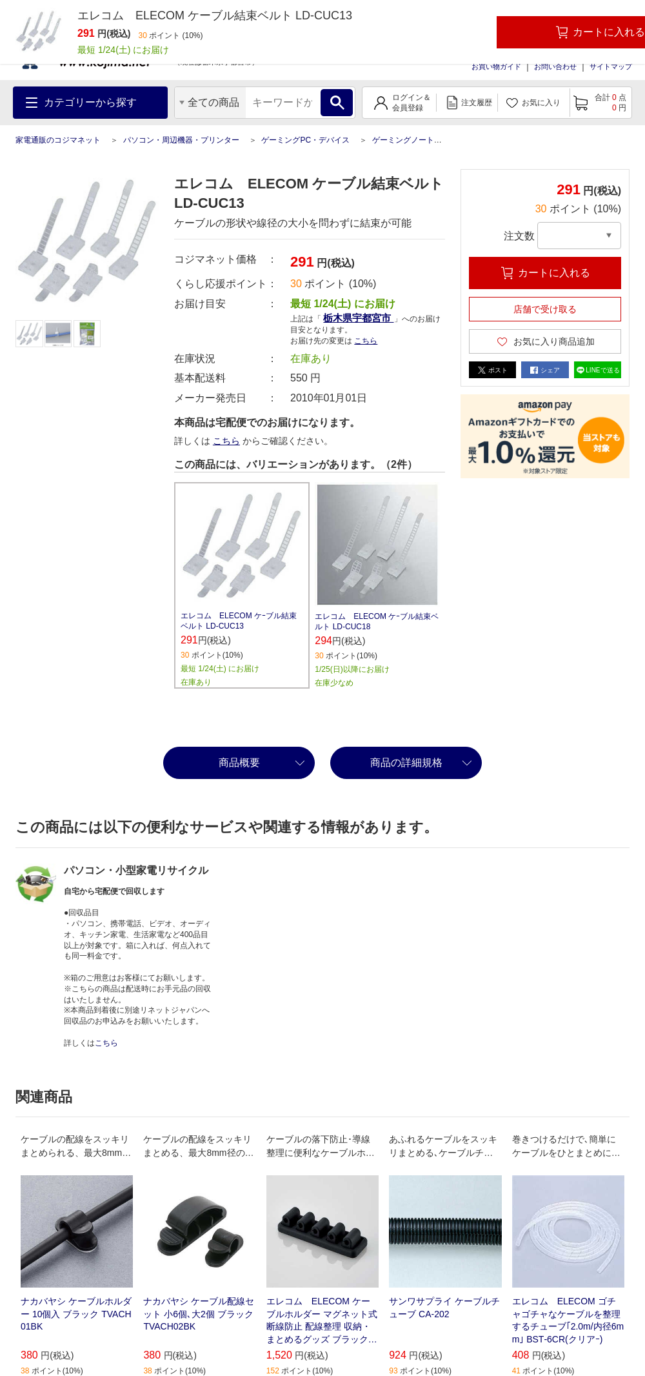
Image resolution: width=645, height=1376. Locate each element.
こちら (365, 340)
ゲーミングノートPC (408, 140)
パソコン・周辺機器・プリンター (181, 140)
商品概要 (239, 762)
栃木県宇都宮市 (358, 317)
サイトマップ (611, 66)
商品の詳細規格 (406, 762)
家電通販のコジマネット (58, 140)
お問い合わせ (555, 66)
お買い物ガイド (496, 66)
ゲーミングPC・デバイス (305, 140)
